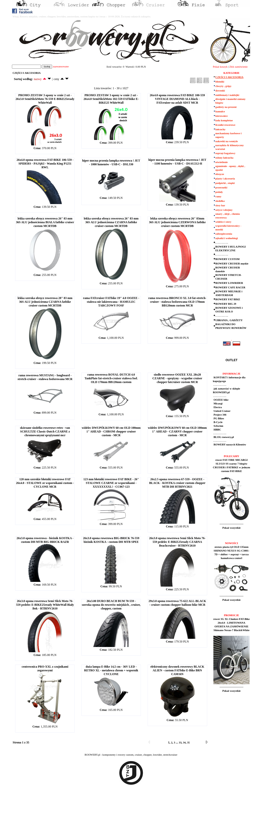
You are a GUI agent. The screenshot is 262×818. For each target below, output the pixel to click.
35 (188, 742)
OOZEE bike (221, 399)
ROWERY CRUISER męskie (231, 263)
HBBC (217, 429)
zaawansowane (61, 66)
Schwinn (218, 426)
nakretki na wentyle (226, 141)
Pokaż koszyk (220, 66)
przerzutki (221, 187)
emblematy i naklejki (227, 95)
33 (180, 742)
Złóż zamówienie (238, 66)
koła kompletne (224, 120)
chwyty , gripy (223, 86)
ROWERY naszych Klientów (229, 444)
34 (184, 742)
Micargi (218, 403)
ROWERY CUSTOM (227, 259)
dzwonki (220, 90)
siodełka (220, 201)
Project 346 (219, 414)
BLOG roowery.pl (223, 437)
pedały (219, 192)
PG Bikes (218, 418)
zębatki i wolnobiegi (226, 238)
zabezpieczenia (223, 233)
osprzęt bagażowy (225, 153)
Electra (217, 407)
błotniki (219, 81)
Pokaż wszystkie (231, 527)
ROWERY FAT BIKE (227, 299)
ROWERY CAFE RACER (230, 287)
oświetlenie (221, 162)
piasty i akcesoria (225, 178)
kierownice (221, 116)
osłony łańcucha (224, 157)
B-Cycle (218, 422)
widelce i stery (223, 221)
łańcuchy (220, 129)
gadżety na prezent (226, 107)
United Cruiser (221, 411)
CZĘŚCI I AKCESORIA (229, 77)
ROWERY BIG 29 (225, 303)
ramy (218, 196)
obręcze (219, 174)
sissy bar (220, 205)
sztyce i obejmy (223, 210)
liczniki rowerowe (225, 125)
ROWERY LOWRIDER (229, 283)
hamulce (220, 111)
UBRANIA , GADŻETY (229, 320)
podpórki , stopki (225, 183)
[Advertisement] (92, 806)
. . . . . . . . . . (221, 242)
